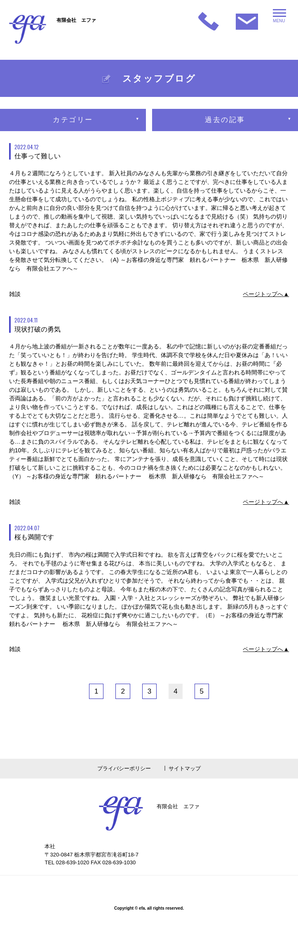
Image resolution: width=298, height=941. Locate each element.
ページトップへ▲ (266, 294)
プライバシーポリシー (124, 768)
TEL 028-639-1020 (67, 862)
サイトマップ (185, 768)
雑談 (15, 294)
